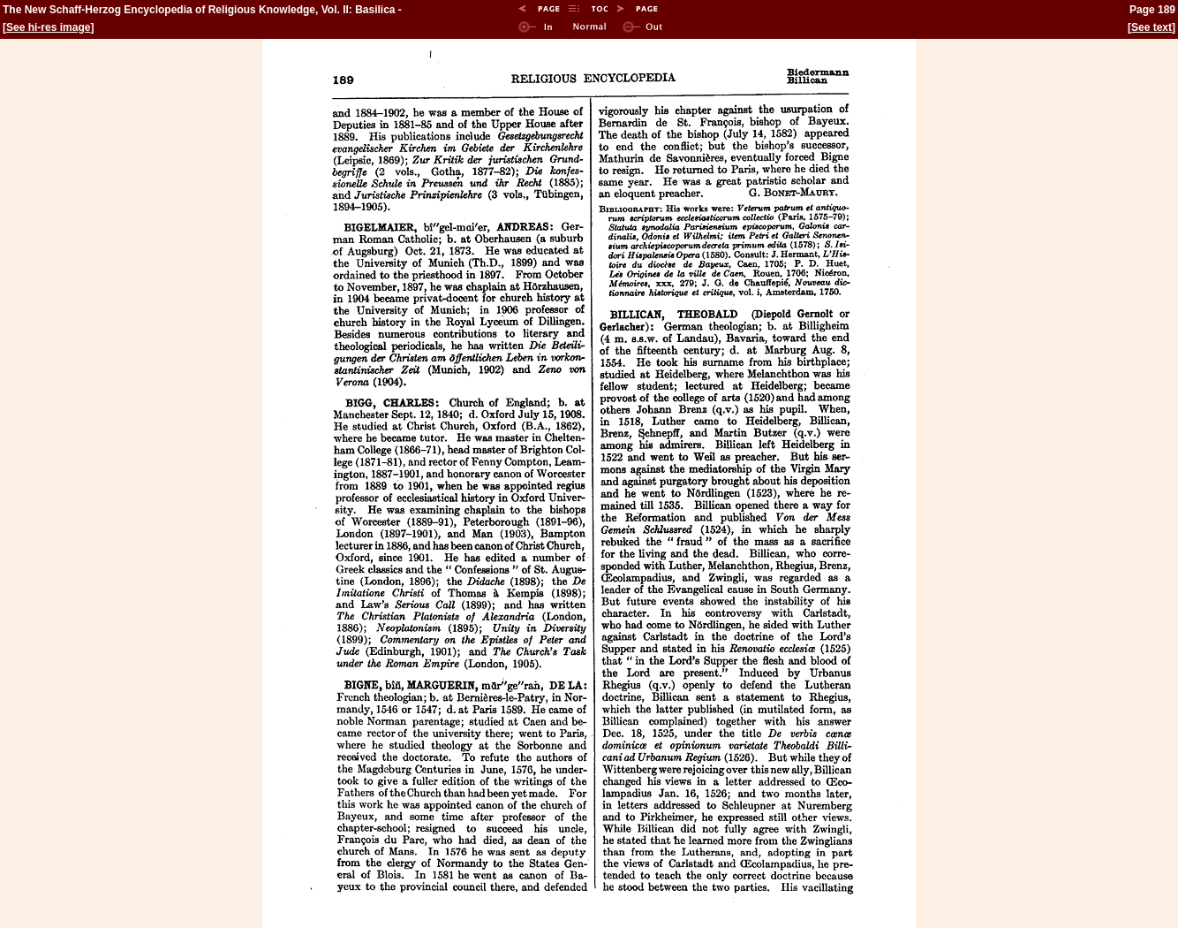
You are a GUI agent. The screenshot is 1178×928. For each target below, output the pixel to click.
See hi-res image (48, 27)
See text (1151, 27)
